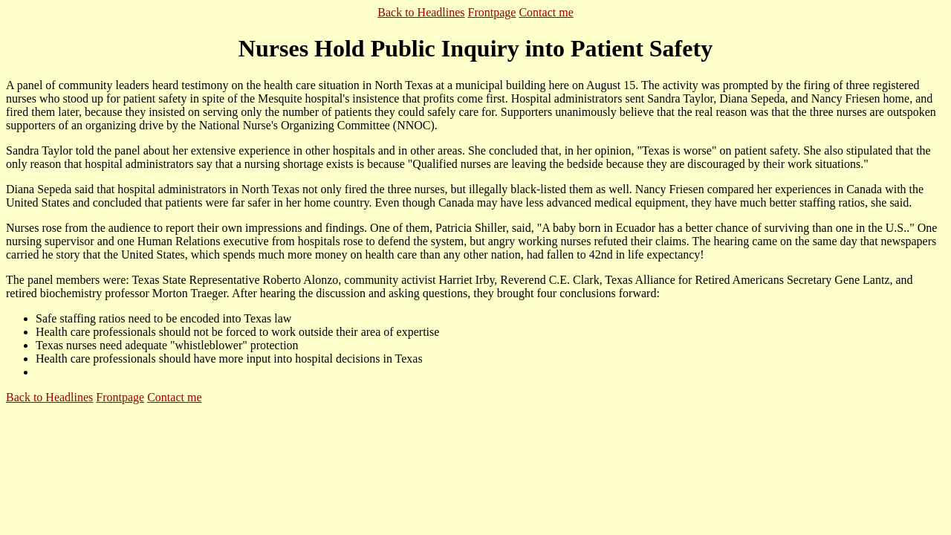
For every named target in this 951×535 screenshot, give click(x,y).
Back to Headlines (420, 12)
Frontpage (492, 12)
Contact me (546, 12)
